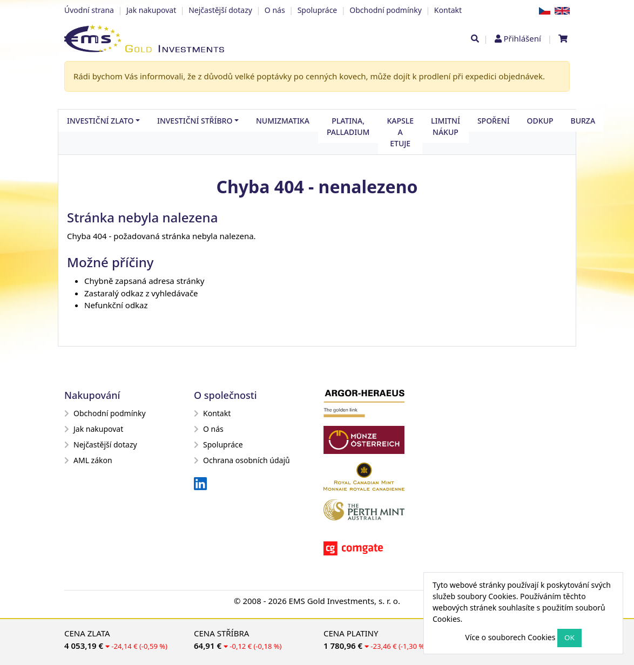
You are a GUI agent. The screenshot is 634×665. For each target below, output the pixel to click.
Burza (583, 121)
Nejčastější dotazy (220, 10)
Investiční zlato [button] (100, 121)
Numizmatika (282, 121)
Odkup (540, 121)
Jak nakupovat (151, 10)
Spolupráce (318, 10)
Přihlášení (522, 38)
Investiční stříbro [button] (194, 121)
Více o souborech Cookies (510, 637)
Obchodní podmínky (385, 10)
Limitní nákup (445, 126)
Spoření (493, 121)
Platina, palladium (348, 126)
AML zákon (88, 460)
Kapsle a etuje (400, 132)
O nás (275, 10)
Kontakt (448, 10)
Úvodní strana (89, 10)
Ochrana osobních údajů (242, 460)
